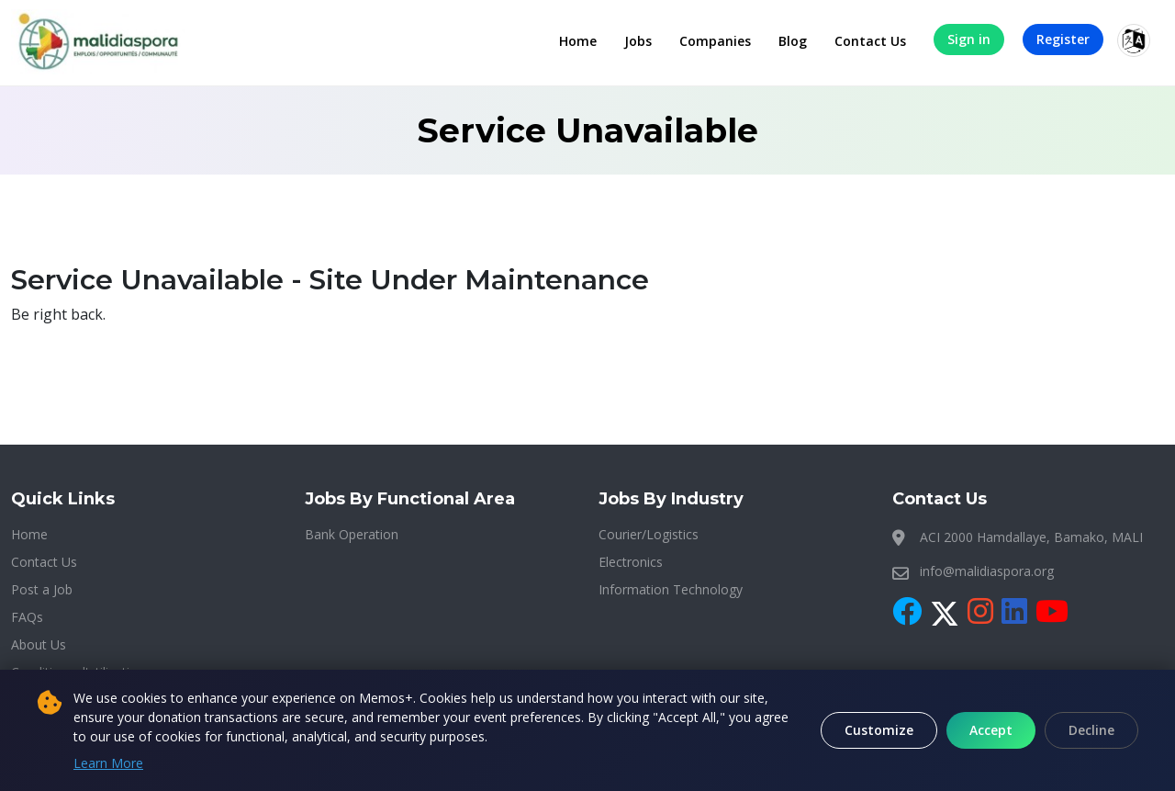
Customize (879, 730)
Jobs (638, 41)
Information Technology (671, 589)
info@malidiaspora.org (987, 571)
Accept (991, 730)
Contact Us (870, 41)
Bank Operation (351, 534)
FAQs (27, 617)
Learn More (108, 763)
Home (578, 41)
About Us (38, 644)
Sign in (968, 39)
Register (1063, 39)
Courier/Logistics (649, 534)
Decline (1091, 730)
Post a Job (42, 589)
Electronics (631, 562)
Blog (792, 41)
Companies (715, 41)
